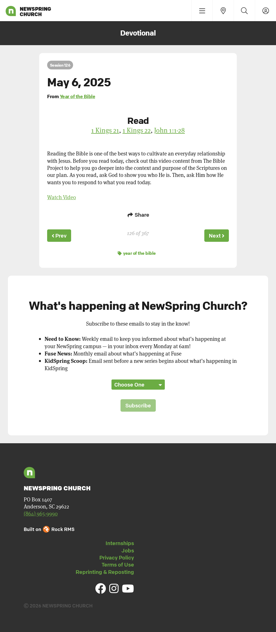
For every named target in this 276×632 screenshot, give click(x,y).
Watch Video (61, 197)
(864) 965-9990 (41, 512)
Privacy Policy (116, 557)
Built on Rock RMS (49, 528)
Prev (59, 235)
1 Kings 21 (105, 130)
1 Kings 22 (136, 130)
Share (138, 215)
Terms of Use (118, 564)
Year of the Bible (77, 96)
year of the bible (137, 252)
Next (216, 235)
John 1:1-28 (169, 130)
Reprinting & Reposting (105, 571)
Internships (120, 542)
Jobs (127, 550)
